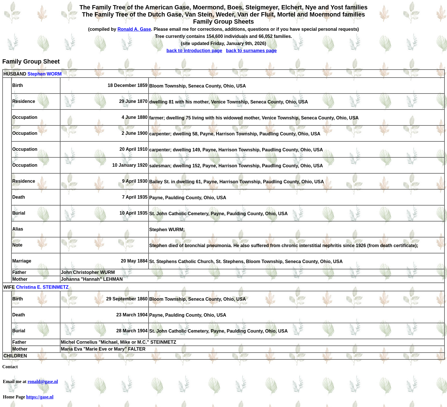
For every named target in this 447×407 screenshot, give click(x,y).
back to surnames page (251, 50)
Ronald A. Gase (134, 29)
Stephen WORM (44, 74)
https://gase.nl (40, 396)
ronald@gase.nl (43, 381)
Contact (10, 366)
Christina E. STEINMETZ (42, 287)
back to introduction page (194, 50)
